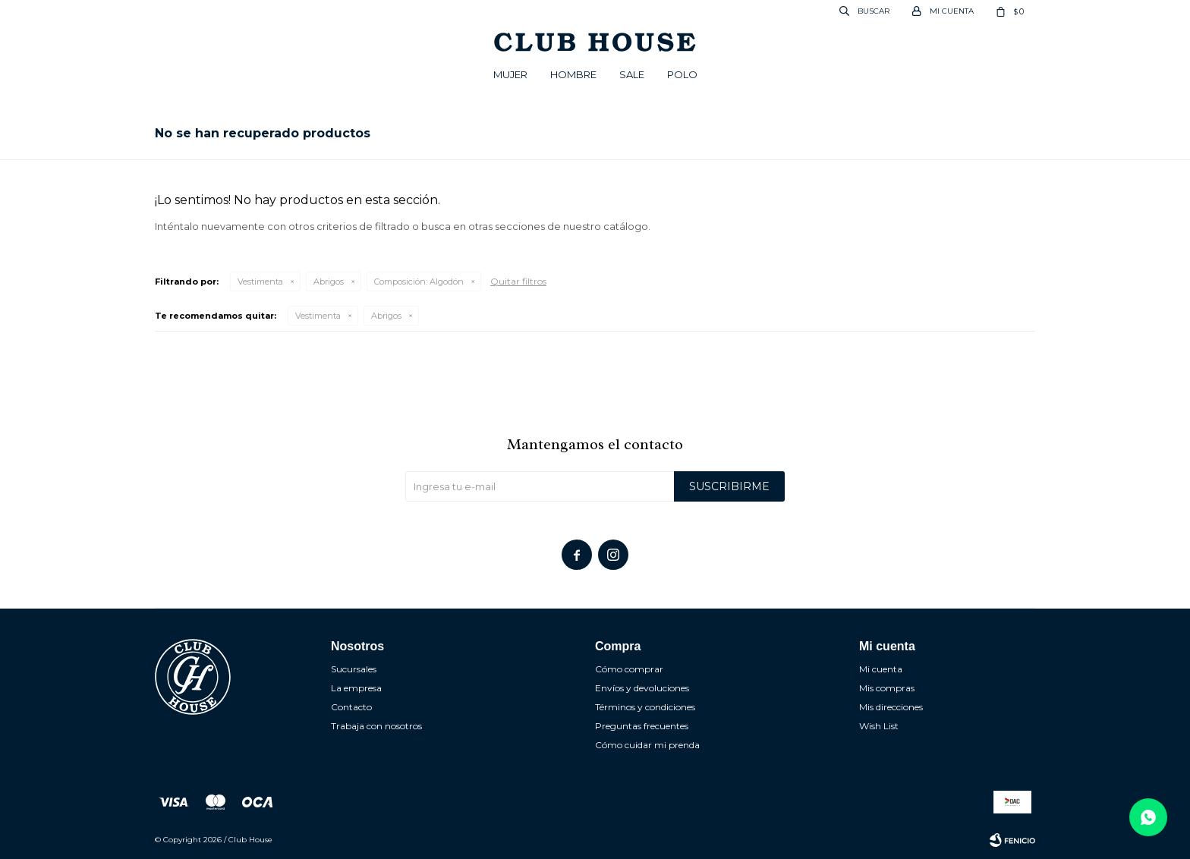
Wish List (879, 726)
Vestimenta (260, 281)
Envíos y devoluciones (642, 688)
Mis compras (887, 688)
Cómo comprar (629, 669)
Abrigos (328, 281)
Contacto (351, 707)
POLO (682, 74)
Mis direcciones (891, 707)
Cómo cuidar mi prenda (647, 744)
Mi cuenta (880, 669)
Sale (631, 74)
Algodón (419, 281)
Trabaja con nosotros (376, 726)
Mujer (510, 74)
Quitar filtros (518, 281)
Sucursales (353, 669)
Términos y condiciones (645, 707)
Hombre (573, 74)
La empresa (356, 688)
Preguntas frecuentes (641, 726)
